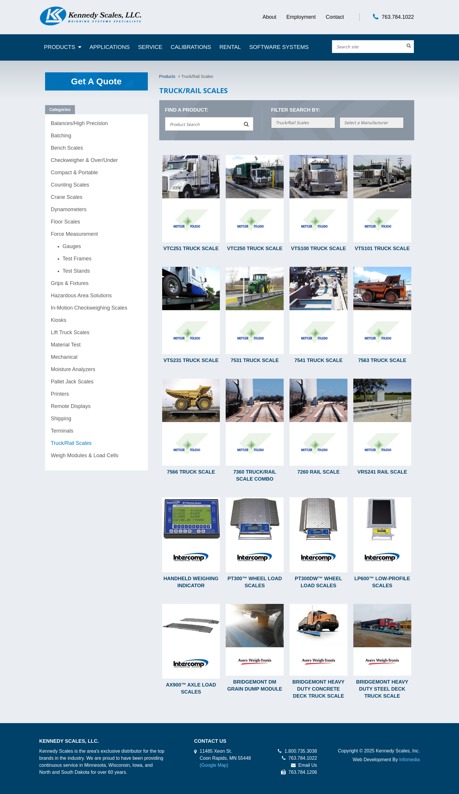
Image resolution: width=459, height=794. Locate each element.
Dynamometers (69, 209)
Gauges (72, 246)
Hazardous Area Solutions (81, 295)
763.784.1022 (398, 17)
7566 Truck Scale (191, 472)
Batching (61, 136)
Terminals (62, 431)
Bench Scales (67, 148)
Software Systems (279, 47)
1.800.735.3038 (297, 751)
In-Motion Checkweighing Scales (89, 308)
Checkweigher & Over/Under (84, 160)
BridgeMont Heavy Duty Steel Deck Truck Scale (382, 689)
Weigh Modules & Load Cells (85, 455)
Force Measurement (74, 234)
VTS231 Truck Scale (190, 360)
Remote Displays (71, 406)
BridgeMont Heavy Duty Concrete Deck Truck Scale (318, 689)
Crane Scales (67, 197)
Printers (60, 394)
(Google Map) (214, 765)
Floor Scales (65, 222)
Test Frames (77, 259)
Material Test (66, 345)
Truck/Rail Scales (71, 443)
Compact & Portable (74, 172)
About (269, 17)
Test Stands (76, 271)
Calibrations (191, 47)
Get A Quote (96, 81)
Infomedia (409, 759)
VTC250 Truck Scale (254, 248)
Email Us (304, 765)
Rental (230, 47)
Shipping (61, 418)
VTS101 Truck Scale (382, 248)
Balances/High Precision (79, 123)
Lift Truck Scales (70, 332)
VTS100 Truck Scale (318, 248)
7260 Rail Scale (318, 472)
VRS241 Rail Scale (382, 472)
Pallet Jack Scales (72, 382)
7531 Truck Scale (255, 360)
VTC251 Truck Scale (191, 248)
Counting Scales (70, 185)
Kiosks (58, 320)
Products (59, 47)
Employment (301, 17)
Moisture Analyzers (73, 369)
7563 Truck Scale (382, 360)
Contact (335, 17)
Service (150, 47)
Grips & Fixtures (70, 283)
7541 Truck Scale (318, 360)
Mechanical (64, 357)
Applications (110, 47)
